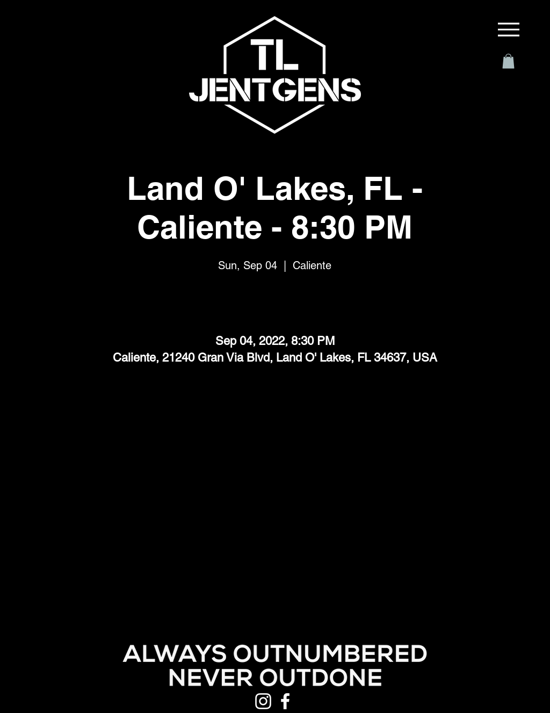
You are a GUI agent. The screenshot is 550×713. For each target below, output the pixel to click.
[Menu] (508, 29)
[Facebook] (285, 701)
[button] (508, 61)
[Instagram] (263, 701)
